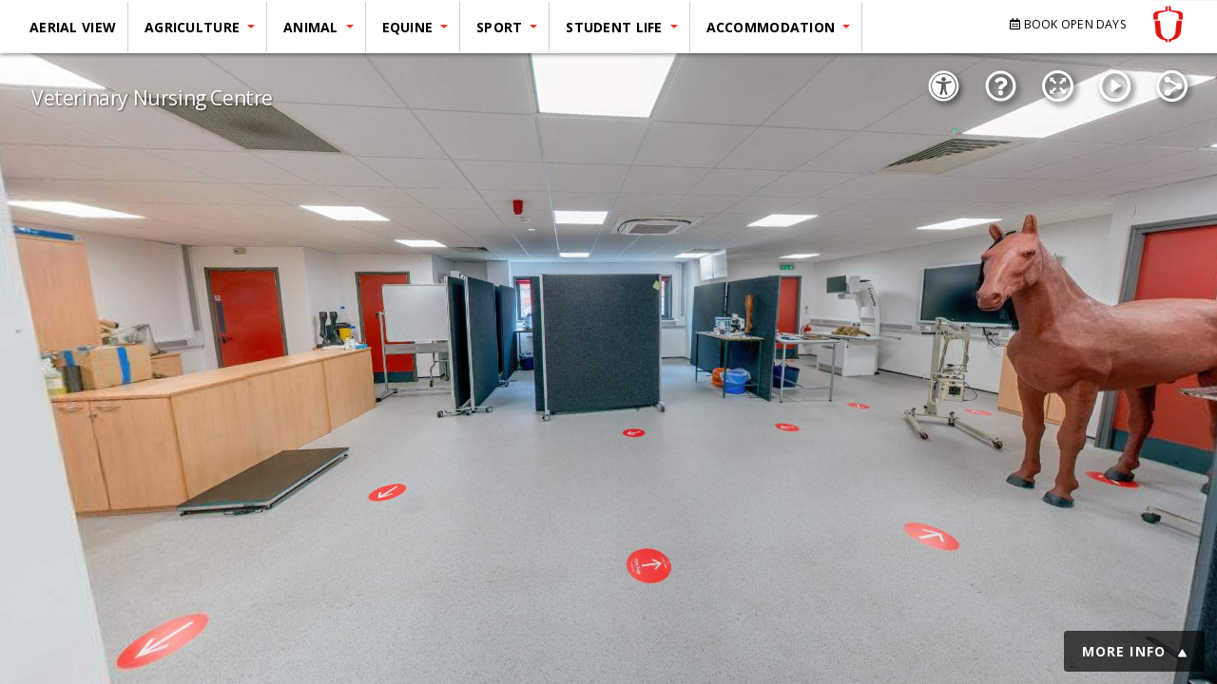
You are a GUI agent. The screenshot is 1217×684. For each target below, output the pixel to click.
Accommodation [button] (773, 27)
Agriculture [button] (194, 27)
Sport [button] (501, 27)
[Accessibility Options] (943, 86)
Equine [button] (409, 27)
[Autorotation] (1114, 86)
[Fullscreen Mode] (1057, 86)
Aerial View (72, 27)
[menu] (437, 35)
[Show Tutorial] (1000, 86)
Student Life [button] (616, 27)
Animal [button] (312, 27)
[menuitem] (75, 27)
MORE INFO (1134, 651)
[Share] (1171, 86)
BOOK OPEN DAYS (1068, 24)
